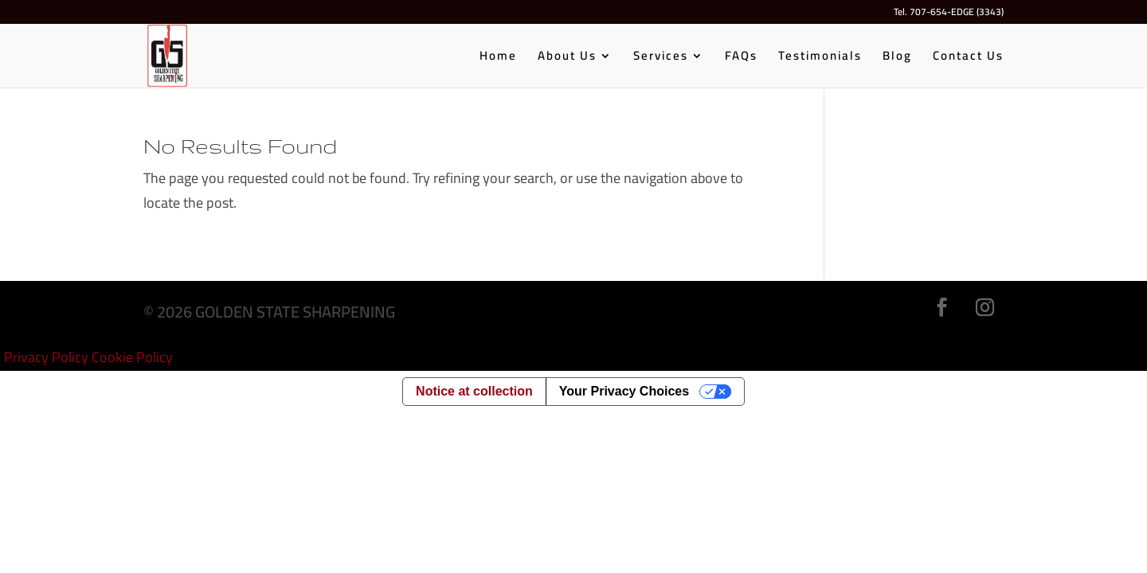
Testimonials (820, 58)
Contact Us (968, 58)
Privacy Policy (46, 357)
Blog (897, 58)
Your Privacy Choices (624, 391)
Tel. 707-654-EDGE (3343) (949, 14)
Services (660, 58)
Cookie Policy (132, 357)
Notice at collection (474, 391)
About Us (567, 58)
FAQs (741, 58)
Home (498, 58)
